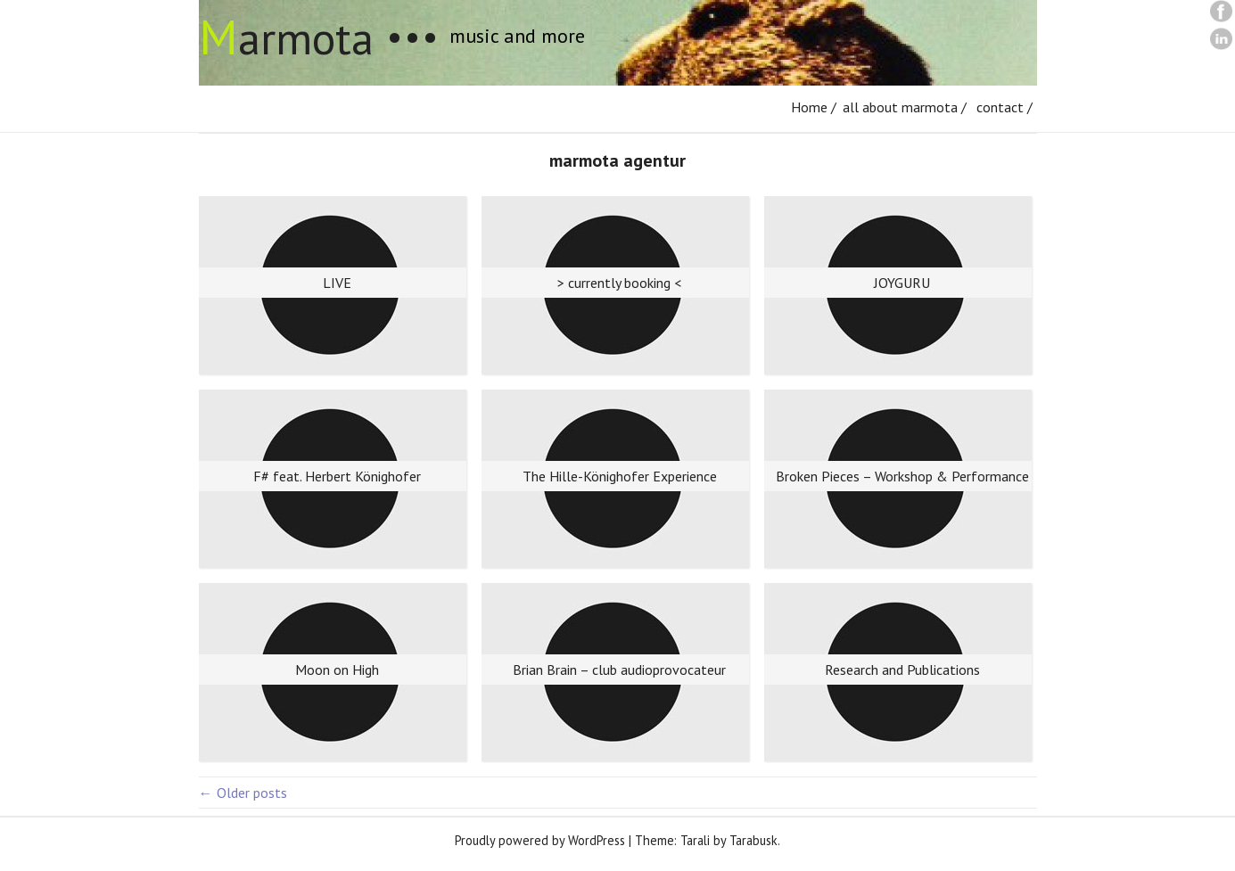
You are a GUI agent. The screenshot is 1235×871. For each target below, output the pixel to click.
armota (286, 38)
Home (809, 107)
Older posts (243, 792)
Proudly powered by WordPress (540, 840)
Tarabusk (753, 840)
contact (1000, 107)
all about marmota (900, 107)
